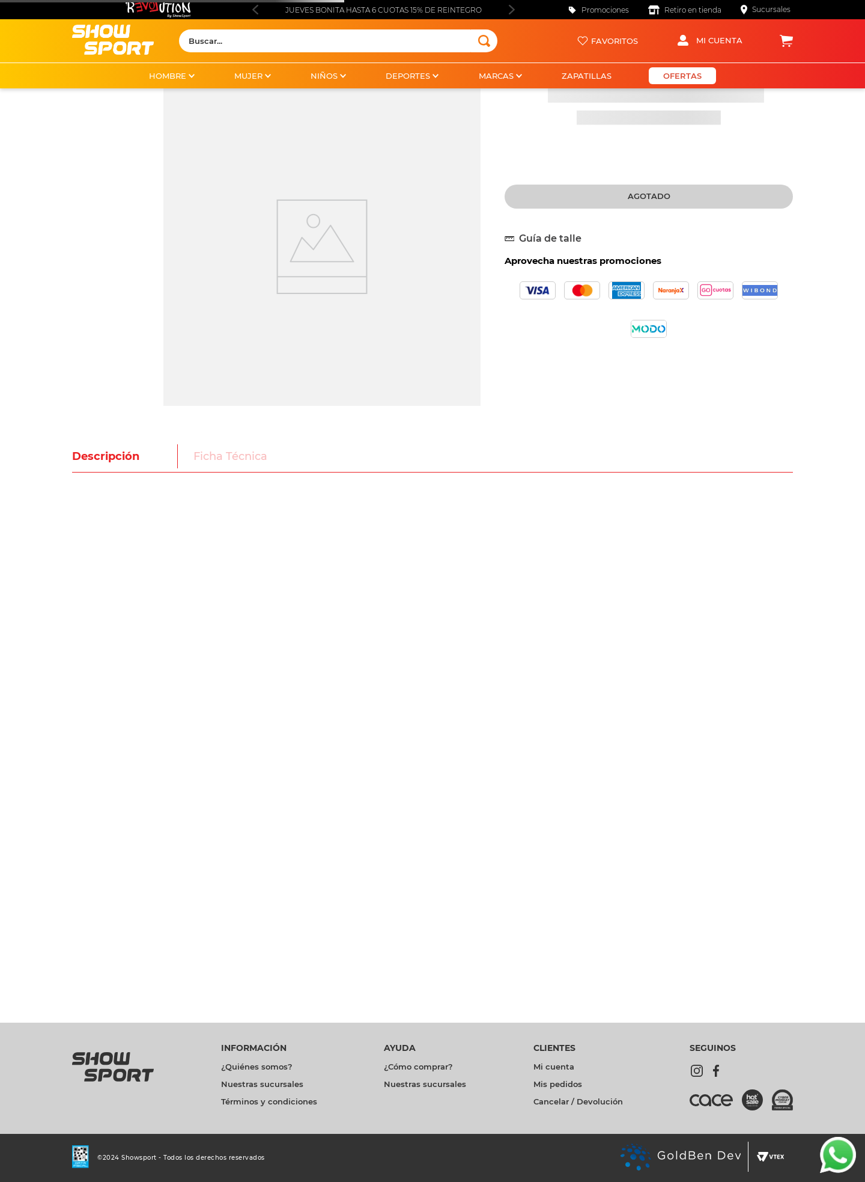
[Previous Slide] (255, 9)
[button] (547, 238)
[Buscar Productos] (484, 40)
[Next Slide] (511, 9)
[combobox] (338, 40)
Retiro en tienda (692, 9)
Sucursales (771, 9)
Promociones (605, 9)
